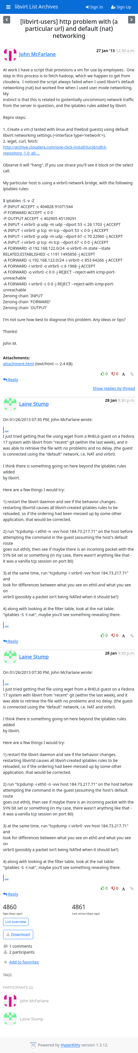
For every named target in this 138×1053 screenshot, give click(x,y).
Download (18, 934)
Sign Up (121, 7)
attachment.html (18, 363)
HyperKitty (70, 1045)
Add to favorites (21, 962)
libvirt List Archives (36, 6)
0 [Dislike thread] (115, 373)
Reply (10, 379)
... (7, 430)
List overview (15, 921)
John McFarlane (37, 54)
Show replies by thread (114, 388)
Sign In (94, 7)
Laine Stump (34, 403)
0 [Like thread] (105, 373)
